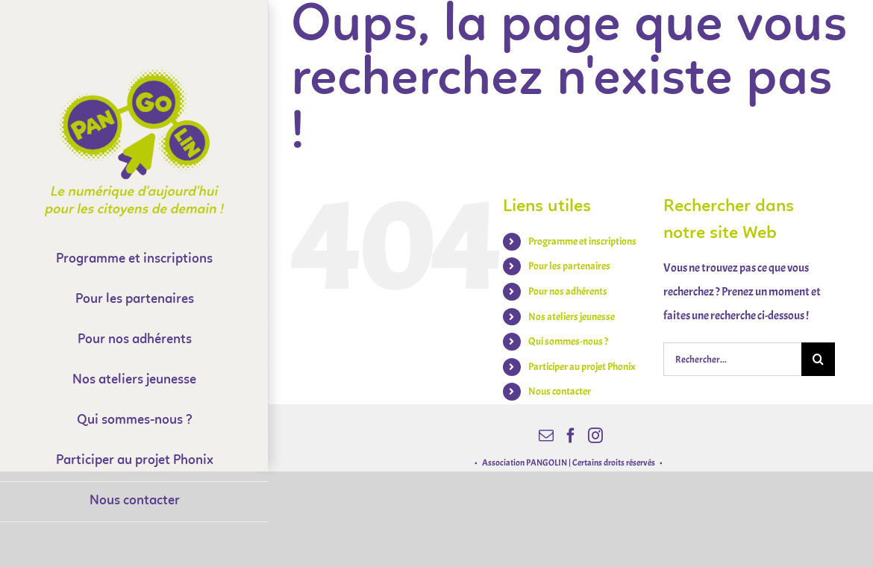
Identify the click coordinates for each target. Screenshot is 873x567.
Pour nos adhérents (567, 291)
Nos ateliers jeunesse (571, 316)
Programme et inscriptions (582, 241)
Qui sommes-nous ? (568, 341)
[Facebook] (570, 435)
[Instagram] (595, 435)
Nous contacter (559, 391)
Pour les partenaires (569, 266)
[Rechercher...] (732, 359)
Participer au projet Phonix (582, 366)
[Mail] (546, 435)
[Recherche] (818, 359)
